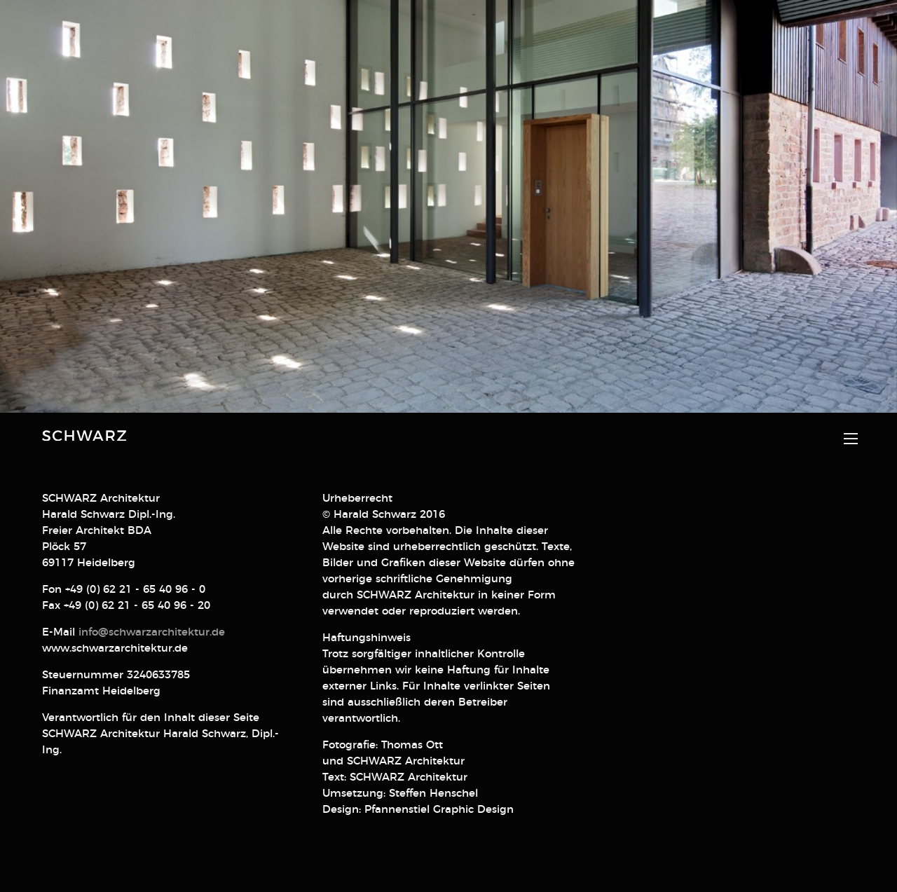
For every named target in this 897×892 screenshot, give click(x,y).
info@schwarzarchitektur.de (151, 612)
